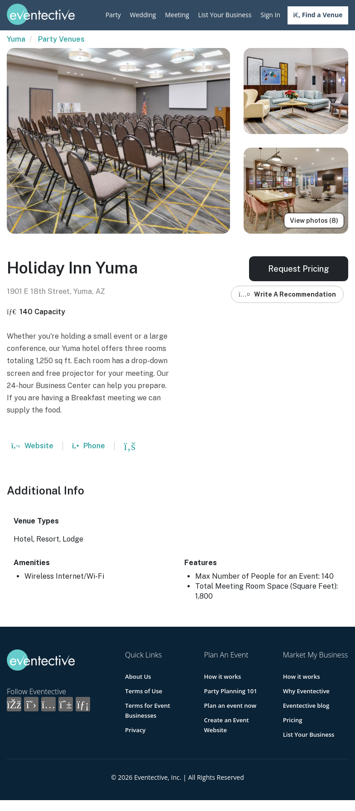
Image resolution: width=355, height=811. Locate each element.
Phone (88, 445)
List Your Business (225, 14)
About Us (138, 676)
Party (113, 14)
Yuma (16, 39)
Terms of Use (143, 691)
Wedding (143, 14)
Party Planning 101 (230, 691)
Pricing (292, 720)
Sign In (270, 14)
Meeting (177, 14)
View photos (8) (314, 220)
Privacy (135, 730)
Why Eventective (306, 691)
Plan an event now (230, 705)
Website (32, 445)
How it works (222, 676)
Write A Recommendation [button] (287, 294)
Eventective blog (306, 705)
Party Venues (61, 39)
